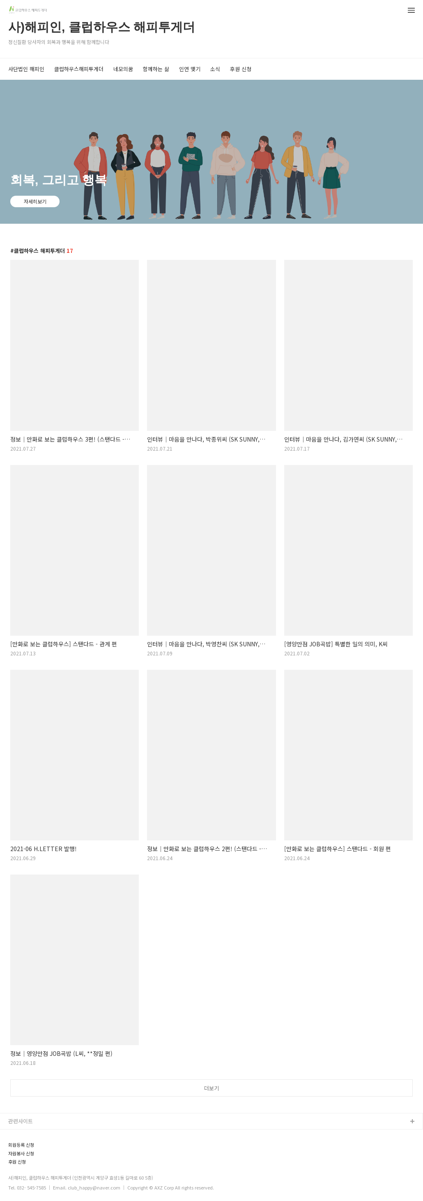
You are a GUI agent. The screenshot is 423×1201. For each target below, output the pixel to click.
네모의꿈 (123, 69)
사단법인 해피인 (26, 69)
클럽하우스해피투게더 (78, 69)
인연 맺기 (189, 69)
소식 (215, 69)
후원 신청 (240, 69)
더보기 (211, 1088)
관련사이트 (20, 1121)
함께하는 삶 (156, 69)
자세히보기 (35, 201)
